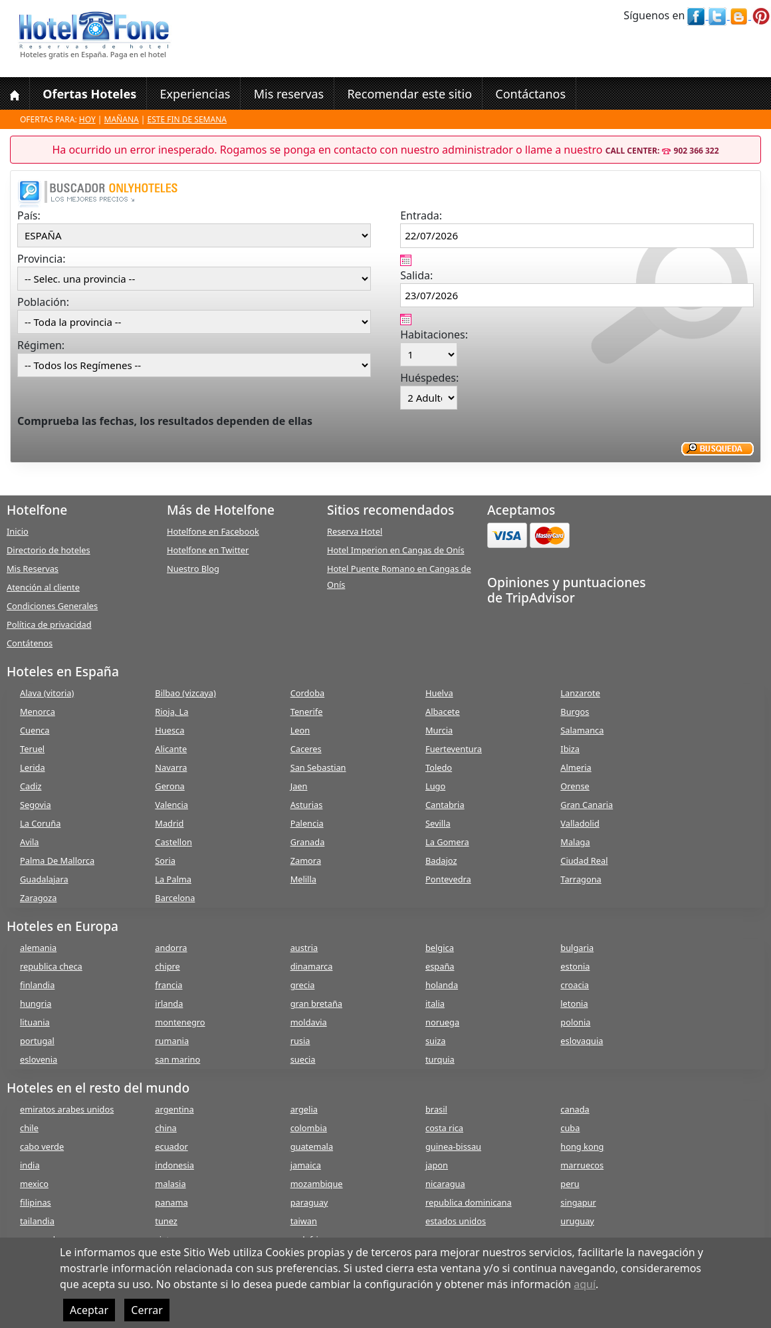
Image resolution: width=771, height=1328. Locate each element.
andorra (171, 948)
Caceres (306, 749)
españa (439, 966)
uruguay (577, 1221)
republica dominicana (468, 1202)
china (165, 1128)
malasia (170, 1184)
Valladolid (579, 823)
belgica (439, 948)
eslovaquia (581, 1041)
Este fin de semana (187, 119)
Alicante (171, 749)
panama (171, 1202)
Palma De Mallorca (57, 860)
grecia (302, 985)
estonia (575, 966)
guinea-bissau (453, 1146)
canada (574, 1109)
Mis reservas (289, 94)
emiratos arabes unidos (67, 1109)
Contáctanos (530, 94)
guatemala (311, 1146)
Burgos (574, 712)
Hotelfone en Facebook (213, 531)
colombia (308, 1128)
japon (436, 1165)
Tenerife (306, 712)
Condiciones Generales (52, 606)
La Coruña (40, 823)
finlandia (37, 985)
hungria (35, 1003)
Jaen (299, 786)
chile (29, 1128)
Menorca (37, 712)
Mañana (121, 119)
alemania (38, 948)
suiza (435, 1041)
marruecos (582, 1165)
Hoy (87, 119)
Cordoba (307, 693)
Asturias (306, 805)
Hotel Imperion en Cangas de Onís (396, 550)
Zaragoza (38, 898)
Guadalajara (44, 879)
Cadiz (30, 786)
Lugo (435, 786)
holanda (441, 985)
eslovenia (38, 1059)
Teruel (32, 749)
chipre (167, 966)
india (30, 1165)
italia (435, 1003)
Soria (165, 860)
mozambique (316, 1184)
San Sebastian (318, 767)
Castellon (173, 842)
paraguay (309, 1202)
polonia (575, 1022)
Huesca (169, 730)
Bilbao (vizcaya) (185, 693)
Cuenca (34, 730)
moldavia (308, 1022)
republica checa (51, 966)
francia (168, 985)
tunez (166, 1221)
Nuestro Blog (193, 569)
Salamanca (582, 730)
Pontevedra (448, 879)
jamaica (305, 1165)
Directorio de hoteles (48, 550)
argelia (304, 1109)
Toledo (438, 767)
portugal (37, 1041)
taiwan (303, 1221)
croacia (574, 985)
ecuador (171, 1146)
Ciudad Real (583, 860)
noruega (442, 1022)
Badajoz (441, 860)
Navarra (171, 767)
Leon (300, 730)
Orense (575, 786)
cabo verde (42, 1146)
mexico (34, 1184)
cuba (570, 1128)
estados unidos (455, 1221)
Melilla (303, 879)
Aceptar (89, 1310)
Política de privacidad (49, 624)
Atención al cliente (43, 587)
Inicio (18, 531)
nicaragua (445, 1184)
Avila (29, 842)
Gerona (169, 786)
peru (569, 1184)
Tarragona (580, 879)
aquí (585, 1284)
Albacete (442, 712)
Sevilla (438, 823)
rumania (172, 1041)
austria (304, 948)
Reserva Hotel (354, 531)
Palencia (307, 823)
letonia (574, 1003)
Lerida (32, 767)
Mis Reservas (32, 569)
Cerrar (147, 1310)
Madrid (169, 823)
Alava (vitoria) (47, 693)
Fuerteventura (453, 749)
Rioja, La (171, 712)
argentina (174, 1109)
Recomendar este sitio (409, 94)
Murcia (439, 730)
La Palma (173, 879)
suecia (303, 1059)
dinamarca (311, 966)
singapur (578, 1202)
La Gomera (447, 842)
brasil (436, 1109)
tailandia (37, 1221)
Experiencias (195, 94)
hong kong (582, 1146)
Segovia (35, 805)
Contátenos (30, 643)
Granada (307, 842)
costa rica (444, 1128)
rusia (300, 1041)
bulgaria (577, 948)
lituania (35, 1022)
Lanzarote (580, 693)
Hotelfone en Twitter (208, 550)
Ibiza (570, 749)
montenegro (180, 1022)
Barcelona (175, 898)
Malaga (575, 842)
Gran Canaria (586, 805)
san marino (177, 1059)
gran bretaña (316, 1003)
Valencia (171, 805)
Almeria (575, 767)
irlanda (169, 1003)
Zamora (305, 860)
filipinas (35, 1202)
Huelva (439, 693)
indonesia (174, 1165)
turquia (440, 1059)
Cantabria (445, 805)
